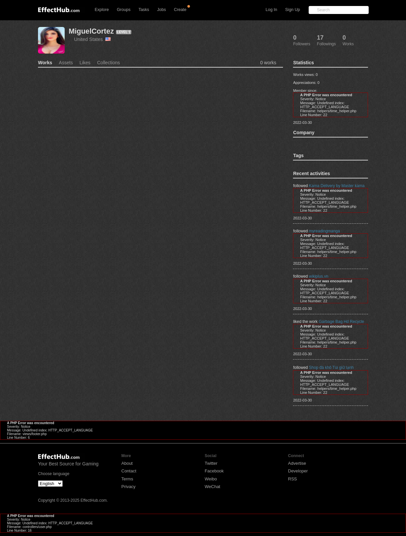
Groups (123, 9)
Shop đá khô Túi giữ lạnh (331, 367)
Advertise (297, 463)
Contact (128, 470)
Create (180, 9)
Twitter (211, 463)
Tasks (143, 9)
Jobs (161, 9)
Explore (102, 9)
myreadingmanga (324, 231)
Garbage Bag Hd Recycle (341, 321)
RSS (292, 478)
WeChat (212, 486)
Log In (271, 9)
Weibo (211, 478)
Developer (298, 470)
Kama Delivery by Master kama (337, 185)
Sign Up (292, 9)
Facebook (214, 470)
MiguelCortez (91, 31)
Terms (127, 478)
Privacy (128, 486)
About (127, 463)
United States (92, 39)
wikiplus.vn (318, 276)
